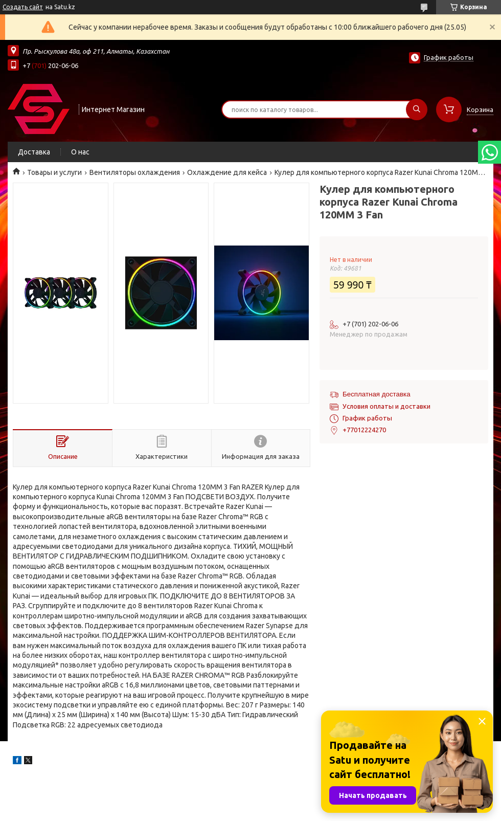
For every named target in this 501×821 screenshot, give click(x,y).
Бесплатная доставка (377, 394)
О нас (80, 152)
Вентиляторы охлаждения (134, 172)
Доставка (34, 152)
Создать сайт (23, 7)
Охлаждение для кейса (227, 172)
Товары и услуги (54, 172)
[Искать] (416, 109)
